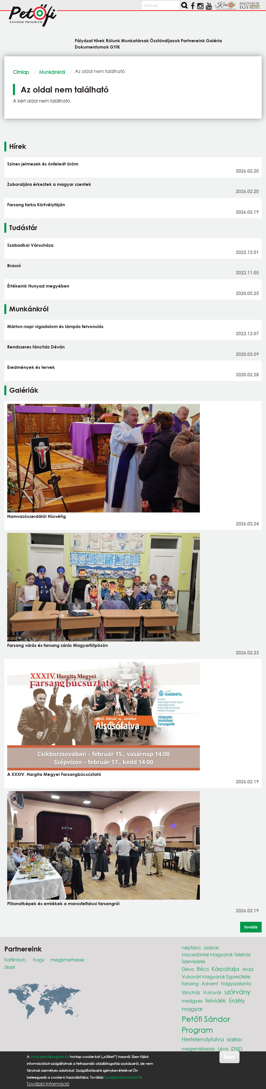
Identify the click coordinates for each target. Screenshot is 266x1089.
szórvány (237, 991)
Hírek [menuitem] (99, 40)
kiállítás (234, 1039)
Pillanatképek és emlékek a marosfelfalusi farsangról (63, 903)
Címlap (21, 72)
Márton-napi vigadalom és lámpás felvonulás (55, 326)
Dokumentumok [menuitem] (92, 46)
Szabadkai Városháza (30, 245)
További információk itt (122, 1077)
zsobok (211, 948)
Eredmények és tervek (31, 367)
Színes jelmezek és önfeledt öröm (42, 163)
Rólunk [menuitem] (113, 40)
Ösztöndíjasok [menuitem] (165, 40)
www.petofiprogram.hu (49, 1056)
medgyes (192, 1001)
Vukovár (212, 992)
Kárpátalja (225, 968)
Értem (229, 1057)
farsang (190, 983)
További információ (48, 1084)
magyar (192, 1008)
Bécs (203, 968)
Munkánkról (52, 72)
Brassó (14, 265)
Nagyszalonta (236, 983)
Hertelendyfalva (203, 1039)
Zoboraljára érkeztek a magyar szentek (49, 184)
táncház (191, 992)
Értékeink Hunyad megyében (38, 285)
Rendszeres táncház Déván (36, 346)
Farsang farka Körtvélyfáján (36, 204)
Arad (247, 969)
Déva (188, 969)
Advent (210, 983)
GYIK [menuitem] (115, 46)
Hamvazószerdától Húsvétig (36, 516)
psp (236, 1048)
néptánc (191, 948)
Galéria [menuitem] (214, 40)
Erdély (237, 1000)
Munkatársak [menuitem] (135, 40)
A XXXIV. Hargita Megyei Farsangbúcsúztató (54, 774)
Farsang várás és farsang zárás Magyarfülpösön (57, 645)
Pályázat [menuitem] (84, 40)
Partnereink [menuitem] (193, 40)
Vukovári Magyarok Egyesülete (216, 977)
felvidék (215, 1000)
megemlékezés (198, 1049)
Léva (223, 1049)
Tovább (251, 927)
